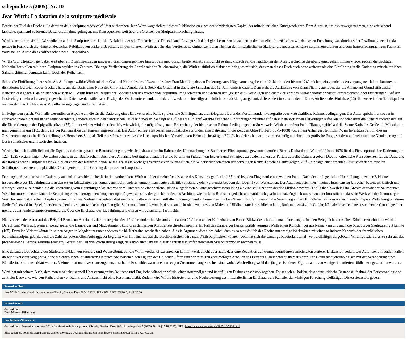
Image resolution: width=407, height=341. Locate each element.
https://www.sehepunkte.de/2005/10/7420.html (212, 326)
